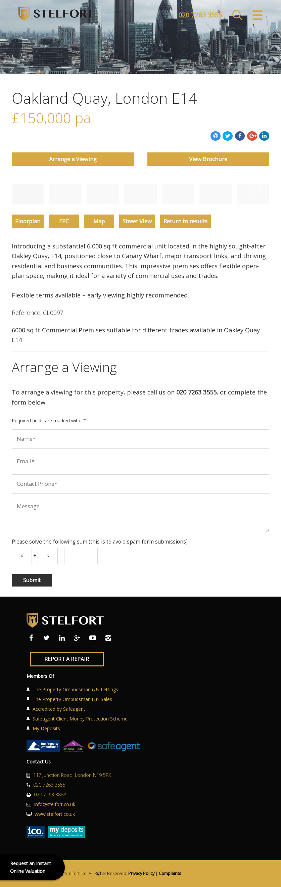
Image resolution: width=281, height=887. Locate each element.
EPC (64, 221)
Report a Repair (66, 659)
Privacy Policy (141, 873)
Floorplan (27, 221)
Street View (137, 221)
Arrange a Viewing (73, 159)
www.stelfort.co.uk (55, 814)
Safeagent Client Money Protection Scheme (80, 718)
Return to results (185, 221)
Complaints (170, 873)
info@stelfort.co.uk (54, 804)
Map (99, 221)
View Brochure (208, 159)
